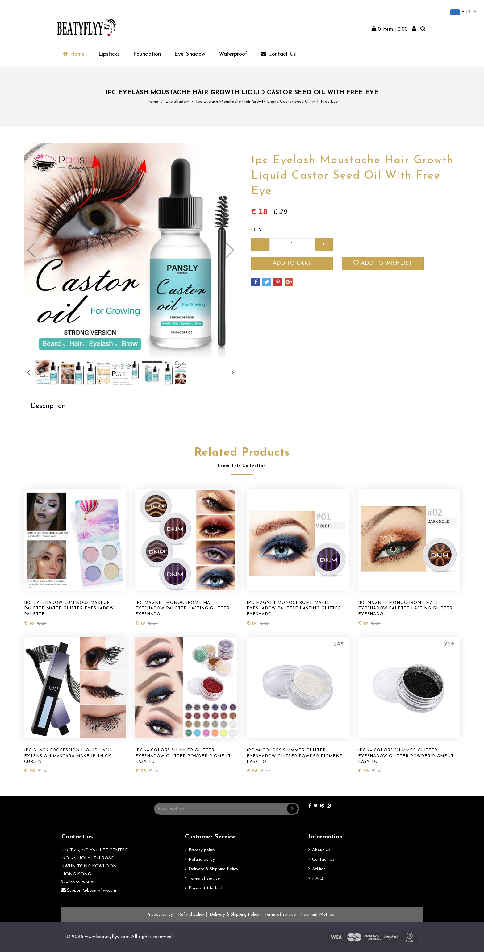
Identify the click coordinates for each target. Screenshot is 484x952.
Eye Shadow (189, 54)
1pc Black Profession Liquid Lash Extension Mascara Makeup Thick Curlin (67, 756)
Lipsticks (109, 54)
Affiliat (318, 869)
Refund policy (202, 859)
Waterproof (233, 54)
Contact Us (323, 859)
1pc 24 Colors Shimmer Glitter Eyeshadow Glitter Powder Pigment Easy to (183, 756)
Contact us (278, 54)
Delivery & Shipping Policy (213, 869)
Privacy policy (202, 850)
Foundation (147, 54)
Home (74, 54)
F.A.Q (317, 878)
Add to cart (292, 263)
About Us (321, 850)
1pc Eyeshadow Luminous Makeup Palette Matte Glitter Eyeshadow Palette (69, 608)
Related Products (242, 453)
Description (48, 406)
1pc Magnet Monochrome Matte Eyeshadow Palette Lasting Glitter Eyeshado (182, 608)
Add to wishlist (382, 263)
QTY (256, 230)
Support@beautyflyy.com (88, 890)
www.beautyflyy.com (107, 936)
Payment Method (205, 888)
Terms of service (204, 878)
